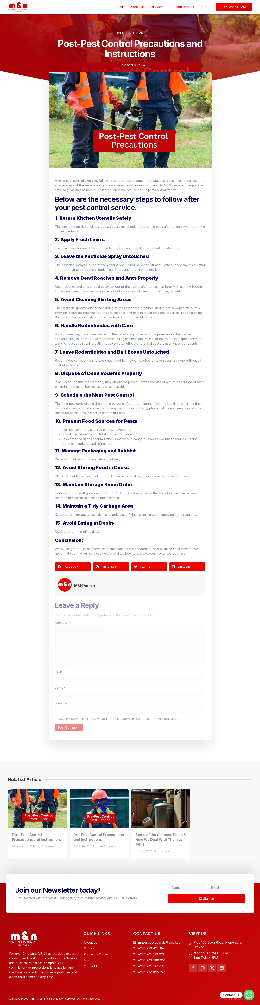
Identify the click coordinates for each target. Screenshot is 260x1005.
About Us (137, 7)
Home (120, 7)
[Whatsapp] (249, 995)
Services (160, 7)
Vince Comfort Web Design (235, 998)
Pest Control (130, 32)
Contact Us (185, 7)
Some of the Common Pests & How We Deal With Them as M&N (161, 839)
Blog (205, 7)
